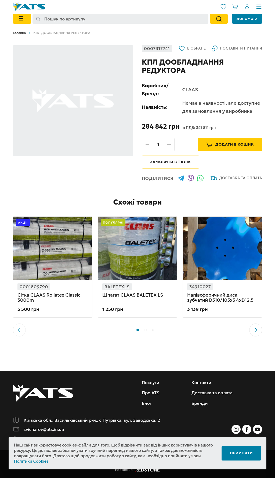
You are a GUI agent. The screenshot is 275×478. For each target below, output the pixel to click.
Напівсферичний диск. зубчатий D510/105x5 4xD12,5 (220, 298)
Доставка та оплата (236, 178)
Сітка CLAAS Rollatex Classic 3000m (48, 298)
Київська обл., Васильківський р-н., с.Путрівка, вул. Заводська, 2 (92, 420)
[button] (255, 330)
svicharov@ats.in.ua (44, 429)
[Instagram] (236, 429)
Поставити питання (236, 48)
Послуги (150, 382)
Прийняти (241, 453)
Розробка (137, 469)
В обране (192, 48)
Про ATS (150, 392)
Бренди (199, 403)
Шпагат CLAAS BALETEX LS (132, 295)
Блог (146, 403)
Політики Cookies (31, 461)
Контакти (201, 382)
